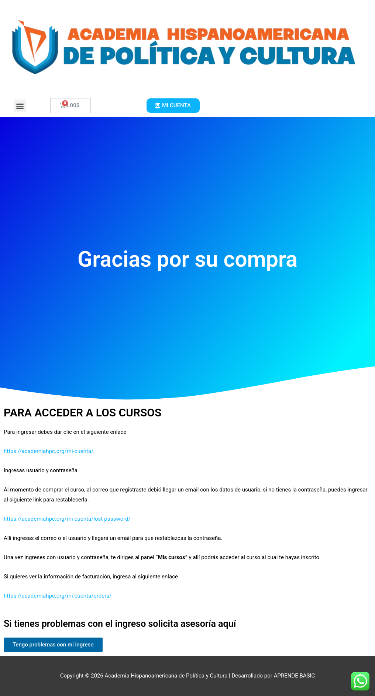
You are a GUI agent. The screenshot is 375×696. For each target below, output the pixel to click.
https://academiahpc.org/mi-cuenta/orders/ (57, 595)
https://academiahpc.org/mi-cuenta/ (48, 451)
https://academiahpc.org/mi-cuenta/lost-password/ (67, 519)
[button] (20, 105)
